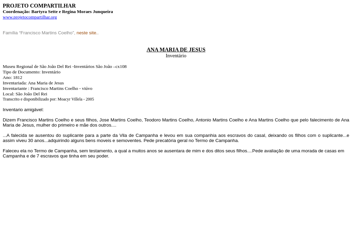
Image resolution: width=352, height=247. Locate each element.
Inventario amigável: (23, 109)
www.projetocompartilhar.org (30, 17)
